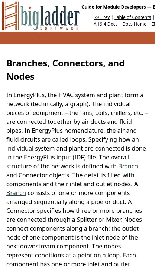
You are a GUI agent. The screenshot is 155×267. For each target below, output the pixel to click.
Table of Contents (132, 17)
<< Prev (102, 17)
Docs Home (134, 24)
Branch (128, 166)
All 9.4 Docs (106, 24)
